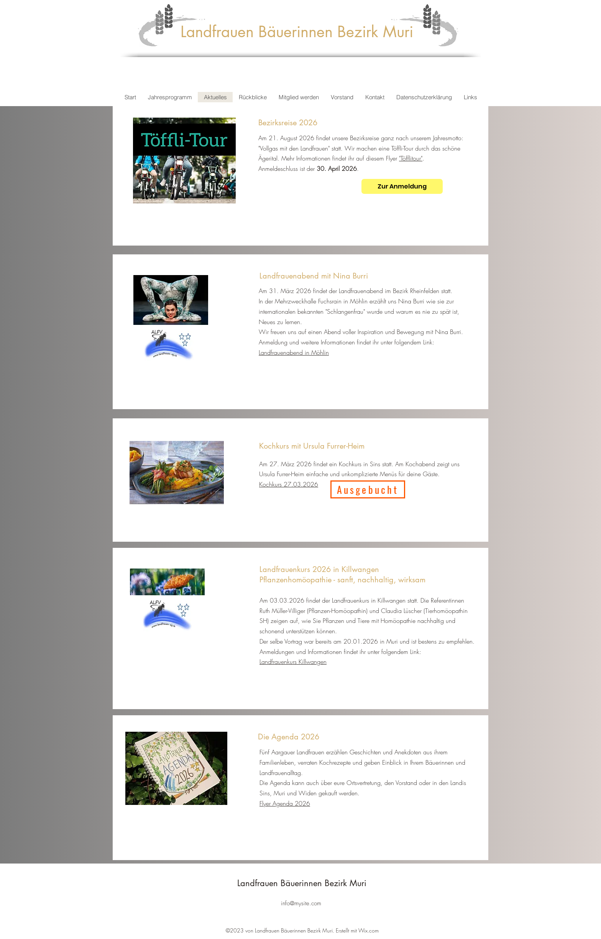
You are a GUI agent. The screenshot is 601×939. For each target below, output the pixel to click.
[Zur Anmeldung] (402, 186)
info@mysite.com (301, 903)
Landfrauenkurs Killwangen (293, 661)
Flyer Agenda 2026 (284, 803)
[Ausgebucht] (367, 489)
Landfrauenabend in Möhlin (294, 352)
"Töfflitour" (410, 158)
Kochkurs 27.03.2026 (288, 484)
